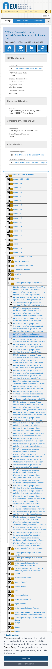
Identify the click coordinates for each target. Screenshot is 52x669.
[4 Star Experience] (34, 11)
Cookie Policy (10, 647)
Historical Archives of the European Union (26, 155)
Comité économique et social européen (26, 68)
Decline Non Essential (26, 664)
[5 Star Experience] (36, 11)
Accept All (26, 658)
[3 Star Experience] (31, 11)
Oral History (38, 21)
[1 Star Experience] (26, 11)
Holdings (7, 21)
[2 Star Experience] (29, 11)
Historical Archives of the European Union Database (24, 6)
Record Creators (22, 21)
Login (46, 16)
